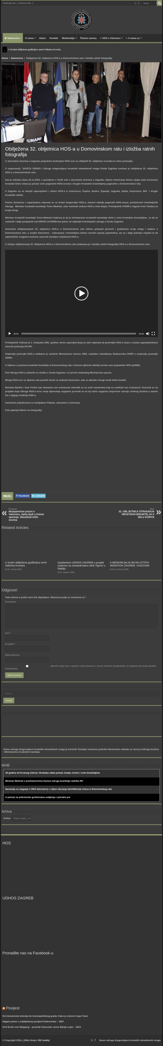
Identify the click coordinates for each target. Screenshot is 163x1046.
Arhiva (6, 818)
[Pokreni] (9, 333)
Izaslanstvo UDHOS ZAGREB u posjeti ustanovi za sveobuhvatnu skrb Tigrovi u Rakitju (81, 565)
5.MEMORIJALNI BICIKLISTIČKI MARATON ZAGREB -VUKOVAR (129, 564)
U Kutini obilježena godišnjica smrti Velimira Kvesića (34, 49)
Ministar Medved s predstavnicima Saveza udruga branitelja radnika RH (44, 781)
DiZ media (43, 1040)
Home (5, 58)
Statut (42, 38)
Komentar (10, 601)
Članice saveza (88, 38)
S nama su (133, 38)
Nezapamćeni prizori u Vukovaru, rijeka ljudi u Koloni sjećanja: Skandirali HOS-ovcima (27, 514)
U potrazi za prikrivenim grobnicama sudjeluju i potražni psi (37, 797)
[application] (81, 293)
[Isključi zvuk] (147, 333)
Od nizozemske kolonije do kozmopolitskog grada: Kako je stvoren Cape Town (45, 1016)
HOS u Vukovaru (110, 38)
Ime (8, 633)
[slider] (78, 334)
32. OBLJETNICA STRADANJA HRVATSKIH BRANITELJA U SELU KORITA (136, 513)
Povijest (13, 1008)
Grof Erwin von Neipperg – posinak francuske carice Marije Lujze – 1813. (41, 1027)
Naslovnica (12, 38)
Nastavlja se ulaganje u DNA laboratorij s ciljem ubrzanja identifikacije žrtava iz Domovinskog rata (58, 789)
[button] (81, 293)
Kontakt (54, 38)
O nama (29, 38)
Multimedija (68, 38)
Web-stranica (12, 655)
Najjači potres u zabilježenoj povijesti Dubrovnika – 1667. (33, 1021)
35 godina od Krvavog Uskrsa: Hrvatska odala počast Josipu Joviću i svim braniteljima (52, 772)
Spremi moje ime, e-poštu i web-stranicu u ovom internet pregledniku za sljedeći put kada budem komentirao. (80, 667)
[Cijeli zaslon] (153, 333)
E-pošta (10, 644)
